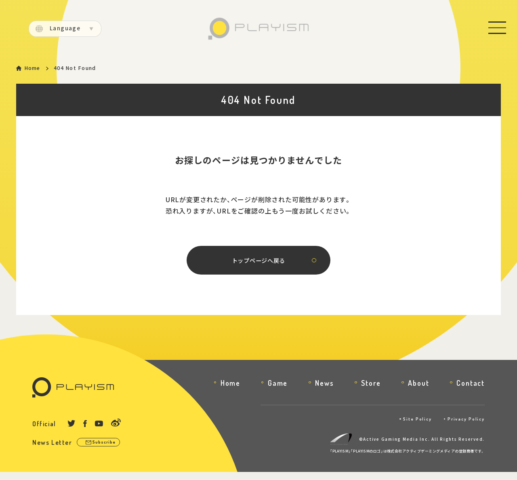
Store (370, 390)
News (324, 390)
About (418, 390)
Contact (470, 390)
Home (34, 68)
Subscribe (108, 451)
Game (278, 390)
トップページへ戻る (258, 266)
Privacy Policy (463, 427)
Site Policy (409, 427)
